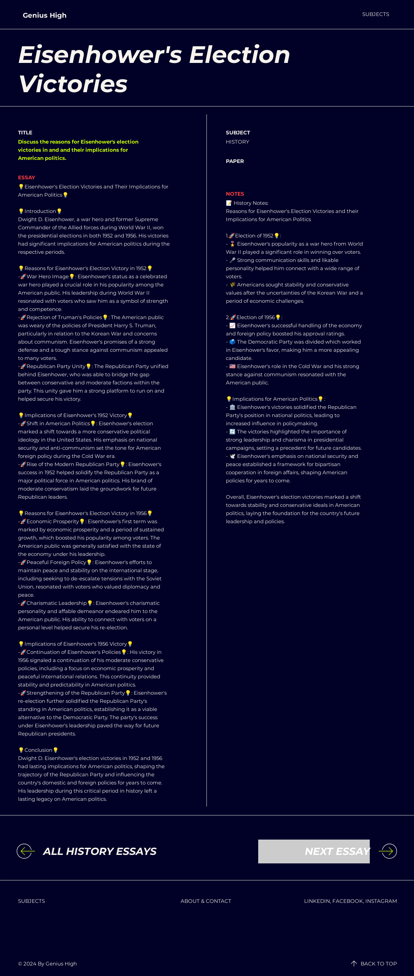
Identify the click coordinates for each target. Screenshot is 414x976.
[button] (375, 14)
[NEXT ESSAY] (314, 851)
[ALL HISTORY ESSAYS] (99, 851)
